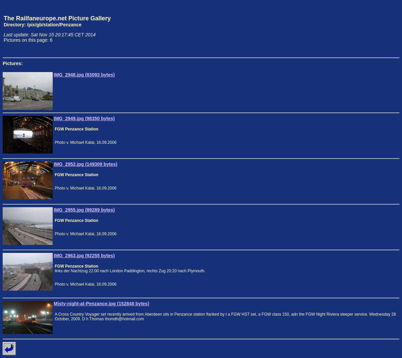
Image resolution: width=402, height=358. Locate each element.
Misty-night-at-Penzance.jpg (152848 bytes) (101, 303)
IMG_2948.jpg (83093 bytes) (84, 74)
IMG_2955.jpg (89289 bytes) (84, 210)
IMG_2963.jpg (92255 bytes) (84, 255)
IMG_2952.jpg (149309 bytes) (85, 164)
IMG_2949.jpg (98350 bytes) (84, 118)
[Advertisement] (368, 29)
